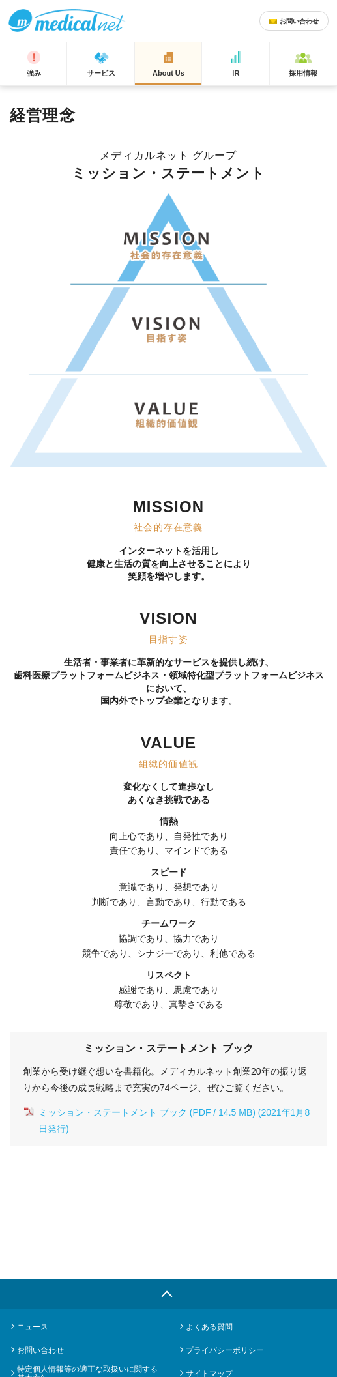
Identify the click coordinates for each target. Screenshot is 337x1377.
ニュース (32, 1326)
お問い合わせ (40, 1350)
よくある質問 (209, 1326)
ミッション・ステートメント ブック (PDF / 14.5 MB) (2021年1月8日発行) (174, 1120)
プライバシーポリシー (225, 1350)
